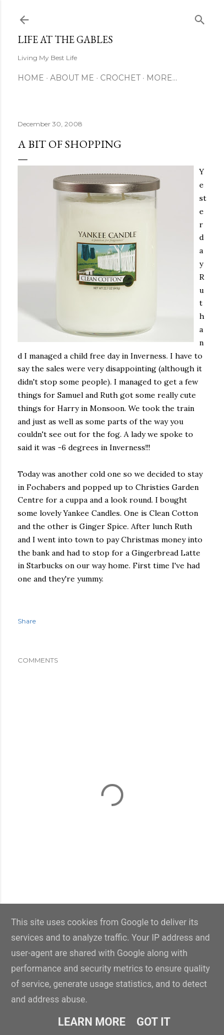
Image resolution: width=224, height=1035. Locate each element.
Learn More (91, 1021)
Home (31, 78)
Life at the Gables (65, 39)
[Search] (199, 17)
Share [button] (27, 621)
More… (161, 78)
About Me (72, 78)
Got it (153, 1021)
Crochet (120, 78)
